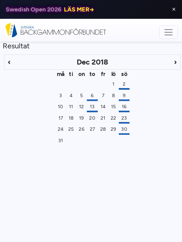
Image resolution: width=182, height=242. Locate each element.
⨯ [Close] (174, 9)
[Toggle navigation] (168, 32)
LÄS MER (79, 9)
